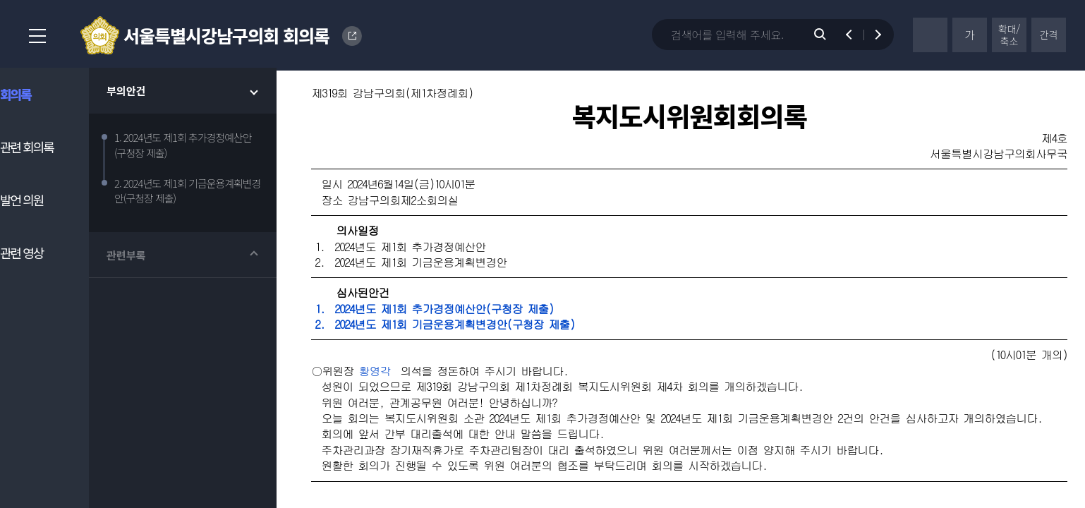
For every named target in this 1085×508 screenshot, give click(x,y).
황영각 (402, 373)
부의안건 (142, 93)
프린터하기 (930, 35)
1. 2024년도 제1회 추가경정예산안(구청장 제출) (461, 311)
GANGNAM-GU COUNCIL (353, 36)
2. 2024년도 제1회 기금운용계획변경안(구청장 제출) (472, 327)
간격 (1049, 35)
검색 (827, 34)
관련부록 (142, 257)
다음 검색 (871, 34)
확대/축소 (1009, 35)
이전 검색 (855, 34)
